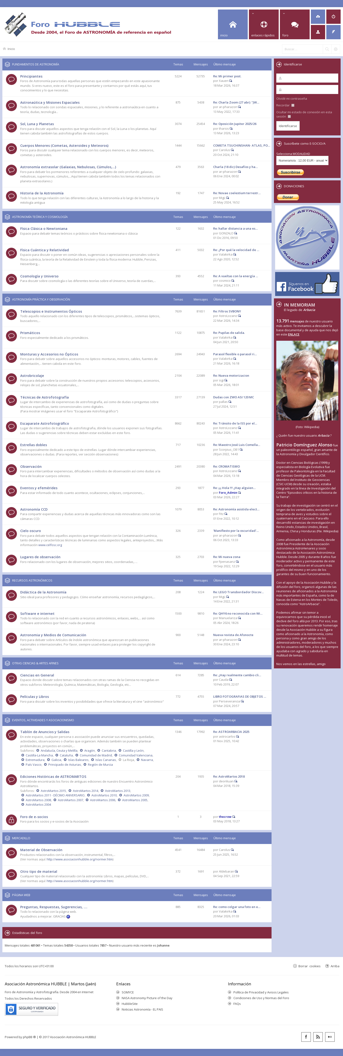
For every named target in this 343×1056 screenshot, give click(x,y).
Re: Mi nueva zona (226, 557)
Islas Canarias (106, 760)
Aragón (89, 750)
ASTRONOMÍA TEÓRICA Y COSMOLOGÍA (40, 217)
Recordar (285, 105)
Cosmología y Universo (39, 276)
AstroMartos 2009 (136, 795)
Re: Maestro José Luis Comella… (236, 445)
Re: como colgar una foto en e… (236, 907)
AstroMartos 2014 (85, 791)
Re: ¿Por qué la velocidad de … (236, 250)
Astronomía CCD (34, 509)
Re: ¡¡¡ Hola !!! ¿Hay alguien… (234, 488)
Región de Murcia (100, 764)
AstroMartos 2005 (134, 800)
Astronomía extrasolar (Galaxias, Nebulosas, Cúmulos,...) (68, 167)
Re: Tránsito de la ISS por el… (235, 423)
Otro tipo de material (38, 871)
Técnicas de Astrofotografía (44, 397)
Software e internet (37, 613)
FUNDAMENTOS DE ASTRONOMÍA (35, 64)
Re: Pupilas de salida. (229, 333)
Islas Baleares (78, 760)
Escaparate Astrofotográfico (44, 423)
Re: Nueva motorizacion (231, 375)
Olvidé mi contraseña (291, 98)
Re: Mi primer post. (227, 76)
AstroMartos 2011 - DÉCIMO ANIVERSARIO (55, 795)
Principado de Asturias (64, 764)
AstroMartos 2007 (70, 800)
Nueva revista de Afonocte (233, 635)
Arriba (335, 965)
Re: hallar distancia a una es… (235, 228)
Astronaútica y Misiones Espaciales (50, 102)
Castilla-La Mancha (39, 755)
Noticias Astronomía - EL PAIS (142, 1009)
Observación (31, 466)
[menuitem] (318, 17)
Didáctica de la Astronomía (43, 592)
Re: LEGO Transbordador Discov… (238, 592)
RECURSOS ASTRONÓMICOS (32, 580)
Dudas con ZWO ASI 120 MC (233, 397)
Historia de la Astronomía (42, 193)
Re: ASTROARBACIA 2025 (231, 732)
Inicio (11, 48)
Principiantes (31, 76)
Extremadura (35, 760)
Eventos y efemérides (38, 488)
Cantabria (109, 750)
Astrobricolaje (32, 375)
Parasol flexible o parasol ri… (235, 354)
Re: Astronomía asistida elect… (236, 509)
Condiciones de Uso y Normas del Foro (261, 998)
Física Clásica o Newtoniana (43, 228)
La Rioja (128, 760)
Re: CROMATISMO (226, 466)
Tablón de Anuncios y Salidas (44, 732)
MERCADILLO (21, 838)
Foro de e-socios (34, 816)
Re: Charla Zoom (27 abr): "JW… (236, 102)
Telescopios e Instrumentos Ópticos (51, 311)
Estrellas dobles (33, 445)
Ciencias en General (37, 675)
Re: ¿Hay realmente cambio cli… (237, 675)
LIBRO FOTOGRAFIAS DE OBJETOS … (239, 696)
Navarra (147, 760)
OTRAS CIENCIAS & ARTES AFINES (35, 663)
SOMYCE (128, 992)
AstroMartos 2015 (53, 791)
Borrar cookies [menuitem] (309, 965)
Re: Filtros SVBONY (227, 311)
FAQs (237, 1004)
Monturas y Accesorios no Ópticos (49, 354)
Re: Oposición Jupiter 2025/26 (234, 124)
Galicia (56, 760)
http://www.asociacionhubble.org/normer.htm (80, 859)
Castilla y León (133, 750)
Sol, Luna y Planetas (37, 124)
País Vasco (33, 764)
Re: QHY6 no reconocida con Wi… (237, 613)
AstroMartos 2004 (38, 804)
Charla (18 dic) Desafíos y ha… (235, 167)
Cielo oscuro (30, 530)
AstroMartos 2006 (102, 800)
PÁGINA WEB (21, 895)
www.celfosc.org (50, 545)
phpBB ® (29, 1037)
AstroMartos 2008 (38, 800)
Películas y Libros (34, 696)
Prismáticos (30, 333)
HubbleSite (130, 1004)
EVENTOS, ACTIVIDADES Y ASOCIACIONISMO (43, 720)
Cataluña (66, 755)
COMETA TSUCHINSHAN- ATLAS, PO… (241, 145)
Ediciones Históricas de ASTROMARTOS (53, 776)
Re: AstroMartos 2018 (229, 776)
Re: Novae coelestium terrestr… (237, 193)
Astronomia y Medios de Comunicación (53, 635)
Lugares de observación (40, 557)
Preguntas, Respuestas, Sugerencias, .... (53, 907)
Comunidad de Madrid (96, 755)
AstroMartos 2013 (117, 791)
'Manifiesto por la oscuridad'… (236, 530)
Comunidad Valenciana (135, 755)
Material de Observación (41, 850)
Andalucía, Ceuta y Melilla (59, 750)
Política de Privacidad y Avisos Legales (261, 992)
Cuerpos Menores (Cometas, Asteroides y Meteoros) (64, 145)
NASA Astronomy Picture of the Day (147, 998)
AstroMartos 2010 (104, 795)
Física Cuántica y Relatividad (44, 250)
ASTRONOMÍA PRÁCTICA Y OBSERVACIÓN (41, 299)
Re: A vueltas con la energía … (235, 276)
